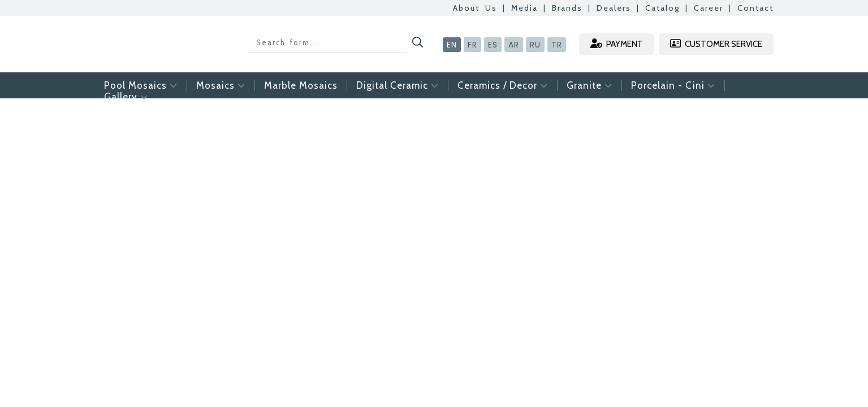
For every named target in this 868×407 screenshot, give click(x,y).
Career (708, 8)
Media (524, 8)
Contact (755, 8)
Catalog (662, 8)
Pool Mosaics (141, 85)
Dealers (614, 8)
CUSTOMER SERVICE (716, 43)
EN (452, 44)
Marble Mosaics (301, 85)
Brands (567, 8)
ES (493, 44)
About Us (475, 8)
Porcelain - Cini (673, 85)
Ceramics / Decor (502, 85)
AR (513, 44)
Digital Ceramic (397, 85)
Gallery (126, 96)
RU (535, 44)
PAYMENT (616, 43)
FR (472, 44)
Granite (589, 85)
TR (556, 44)
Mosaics (220, 85)
